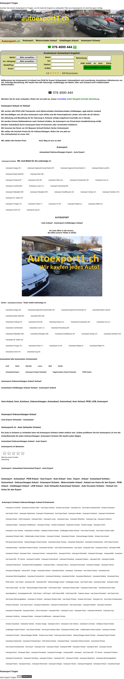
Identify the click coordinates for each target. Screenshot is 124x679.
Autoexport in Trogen (24, 8)
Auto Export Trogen (8, 677)
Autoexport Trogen (9, 3)
